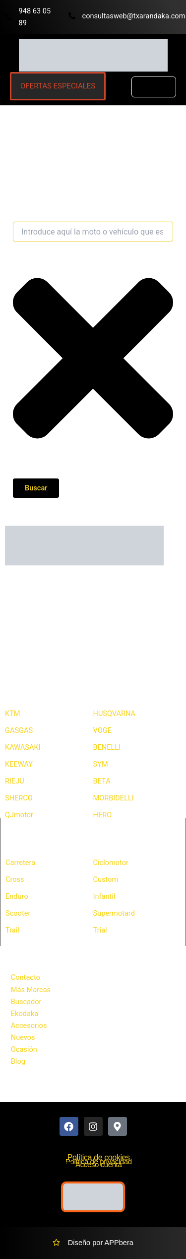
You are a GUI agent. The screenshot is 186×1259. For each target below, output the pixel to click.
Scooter (17, 913)
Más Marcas (31, 989)
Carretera (20, 862)
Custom (106, 879)
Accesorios (29, 1025)
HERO (102, 814)
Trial (100, 930)
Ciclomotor (111, 862)
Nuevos (23, 1037)
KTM (12, 713)
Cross (14, 879)
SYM (100, 764)
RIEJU (14, 781)
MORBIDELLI (113, 797)
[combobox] (93, 231)
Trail (12, 930)
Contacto (25, 977)
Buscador (26, 1001)
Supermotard (114, 913)
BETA (102, 781)
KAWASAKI (23, 747)
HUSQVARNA (114, 713)
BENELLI (107, 747)
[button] (153, 87)
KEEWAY (19, 764)
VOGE (102, 730)
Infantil (104, 896)
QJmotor (19, 814)
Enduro (16, 896)
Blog (18, 1061)
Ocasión (24, 1049)
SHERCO (19, 797)
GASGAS (19, 730)
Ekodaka (24, 1013)
